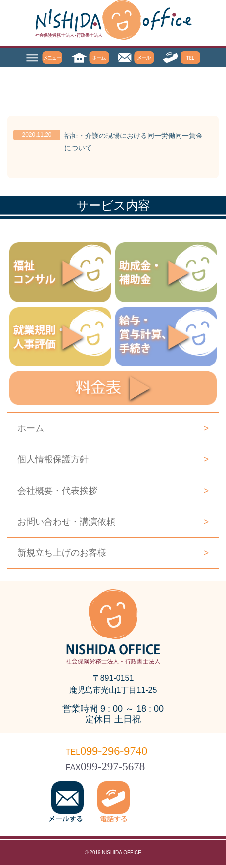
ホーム (113, 428)
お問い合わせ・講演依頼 (113, 521)
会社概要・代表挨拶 (113, 490)
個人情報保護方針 (113, 459)
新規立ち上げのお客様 (113, 552)
